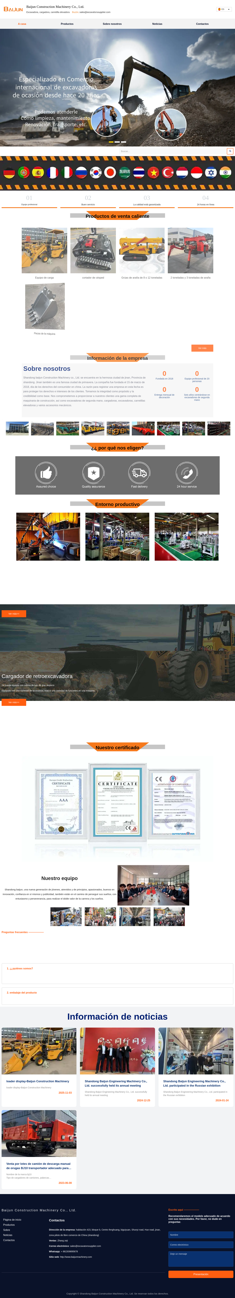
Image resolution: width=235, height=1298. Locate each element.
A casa (22, 24)
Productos (67, 24)
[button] (111, 142)
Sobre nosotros (112, 24)
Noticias (157, 24)
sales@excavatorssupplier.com (95, 12)
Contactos (202, 24)
